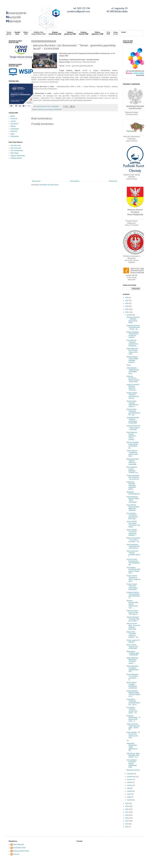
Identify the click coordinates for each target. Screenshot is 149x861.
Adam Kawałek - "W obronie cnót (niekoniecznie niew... (133, 735)
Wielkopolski (15, 136)
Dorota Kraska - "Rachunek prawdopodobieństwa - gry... (133, 412)
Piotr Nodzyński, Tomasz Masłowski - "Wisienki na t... (133, 469)
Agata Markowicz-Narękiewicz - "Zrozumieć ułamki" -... (132, 660)
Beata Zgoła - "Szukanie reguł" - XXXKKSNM (133, 653)
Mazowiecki (14, 124)
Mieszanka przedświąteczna (133, 493)
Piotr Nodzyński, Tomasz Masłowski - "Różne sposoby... (132, 436)
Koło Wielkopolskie (17, 150)
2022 (127, 309)
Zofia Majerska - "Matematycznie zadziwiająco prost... (133, 370)
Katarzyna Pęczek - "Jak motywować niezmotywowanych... (133, 595)
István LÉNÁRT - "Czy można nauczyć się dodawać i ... (132, 532)
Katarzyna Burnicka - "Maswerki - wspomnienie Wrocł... (133, 319)
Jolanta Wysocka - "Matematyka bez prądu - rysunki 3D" (133, 726)
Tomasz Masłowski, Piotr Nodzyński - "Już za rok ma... (133, 477)
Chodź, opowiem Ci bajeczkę (133, 641)
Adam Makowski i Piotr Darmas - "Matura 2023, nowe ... (132, 351)
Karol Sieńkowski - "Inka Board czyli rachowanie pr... (133, 546)
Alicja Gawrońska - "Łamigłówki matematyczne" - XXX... (133, 668)
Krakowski (14, 119)
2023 (127, 306)
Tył (128, 740)
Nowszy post (36, 181)
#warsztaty (49, 109)
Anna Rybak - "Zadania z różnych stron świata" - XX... (132, 710)
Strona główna (74, 181)
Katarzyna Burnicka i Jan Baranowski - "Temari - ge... (133, 327)
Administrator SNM (19, 848)
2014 (127, 821)
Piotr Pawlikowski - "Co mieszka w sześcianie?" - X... (133, 677)
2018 (127, 809)
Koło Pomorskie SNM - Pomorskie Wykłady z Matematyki (133, 626)
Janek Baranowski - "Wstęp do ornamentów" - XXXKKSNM (133, 420)
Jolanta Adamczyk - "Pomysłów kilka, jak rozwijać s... (133, 619)
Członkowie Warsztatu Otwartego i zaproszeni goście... (131, 485)
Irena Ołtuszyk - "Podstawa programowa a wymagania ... (132, 342)
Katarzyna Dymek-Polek (21, 851)
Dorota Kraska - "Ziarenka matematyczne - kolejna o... (133, 403)
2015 (127, 818)
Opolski (13, 126)
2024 (127, 303)
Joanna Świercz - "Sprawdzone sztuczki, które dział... (132, 453)
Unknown (16, 854)
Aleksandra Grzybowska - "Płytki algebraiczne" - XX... (132, 747)
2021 (127, 312)
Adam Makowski (18, 844)
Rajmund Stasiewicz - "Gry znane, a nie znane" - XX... (133, 539)
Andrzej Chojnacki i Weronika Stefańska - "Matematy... (133, 387)
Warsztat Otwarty (16, 158)
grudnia (129, 315)
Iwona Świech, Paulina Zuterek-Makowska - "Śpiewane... (133, 507)
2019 (127, 806)
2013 (127, 824)
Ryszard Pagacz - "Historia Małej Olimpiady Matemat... (132, 359)
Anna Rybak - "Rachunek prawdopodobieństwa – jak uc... (133, 701)
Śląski (13, 134)
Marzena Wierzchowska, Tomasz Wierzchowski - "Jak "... (133, 604)
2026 (127, 298)
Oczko (129, 365)
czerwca (130, 785)
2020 (127, 803)
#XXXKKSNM (57, 109)
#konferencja (41, 109)
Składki (123, 32)
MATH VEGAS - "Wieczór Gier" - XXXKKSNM (133, 646)
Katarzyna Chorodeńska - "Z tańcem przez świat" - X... (133, 718)
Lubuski (13, 121)
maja (129, 788)
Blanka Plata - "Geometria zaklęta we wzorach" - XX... (133, 634)
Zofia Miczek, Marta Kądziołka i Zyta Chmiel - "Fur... (133, 755)
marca (129, 794)
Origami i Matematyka (18, 156)
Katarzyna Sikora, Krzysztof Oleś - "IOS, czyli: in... (133, 612)
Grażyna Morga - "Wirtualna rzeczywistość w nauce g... (133, 395)
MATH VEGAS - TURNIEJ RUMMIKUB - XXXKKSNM (132, 685)
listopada (130, 774)
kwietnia (130, 791)
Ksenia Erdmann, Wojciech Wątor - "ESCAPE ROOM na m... (133, 693)
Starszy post (113, 181)
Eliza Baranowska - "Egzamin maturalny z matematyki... (133, 461)
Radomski (14, 131)
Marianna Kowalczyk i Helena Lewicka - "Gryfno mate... (133, 378)
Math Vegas (14, 153)
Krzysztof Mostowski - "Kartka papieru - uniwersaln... (133, 427)
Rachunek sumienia (133, 770)
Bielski (13, 116)
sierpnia (130, 782)
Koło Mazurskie (16, 145)
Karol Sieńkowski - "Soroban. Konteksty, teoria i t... (133, 553)
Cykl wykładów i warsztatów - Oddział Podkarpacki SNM (132, 763)
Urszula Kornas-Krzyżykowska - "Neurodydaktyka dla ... (133, 561)
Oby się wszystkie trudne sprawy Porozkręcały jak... (132, 445)
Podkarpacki (15, 129)
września (130, 779)
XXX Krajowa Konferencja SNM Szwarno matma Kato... (133, 570)
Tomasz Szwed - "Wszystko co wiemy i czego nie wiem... (133, 578)
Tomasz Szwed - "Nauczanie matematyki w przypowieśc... (132, 586)
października (131, 777)
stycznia (130, 800)
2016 (127, 815)
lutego (129, 797)
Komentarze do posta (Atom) (48, 185)
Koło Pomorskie (16, 148)
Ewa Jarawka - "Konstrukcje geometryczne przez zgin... (132, 516)
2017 (127, 812)
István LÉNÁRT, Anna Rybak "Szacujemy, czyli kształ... (133, 524)
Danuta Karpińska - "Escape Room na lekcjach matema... (133, 334)
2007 (127, 827)
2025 (127, 300)
